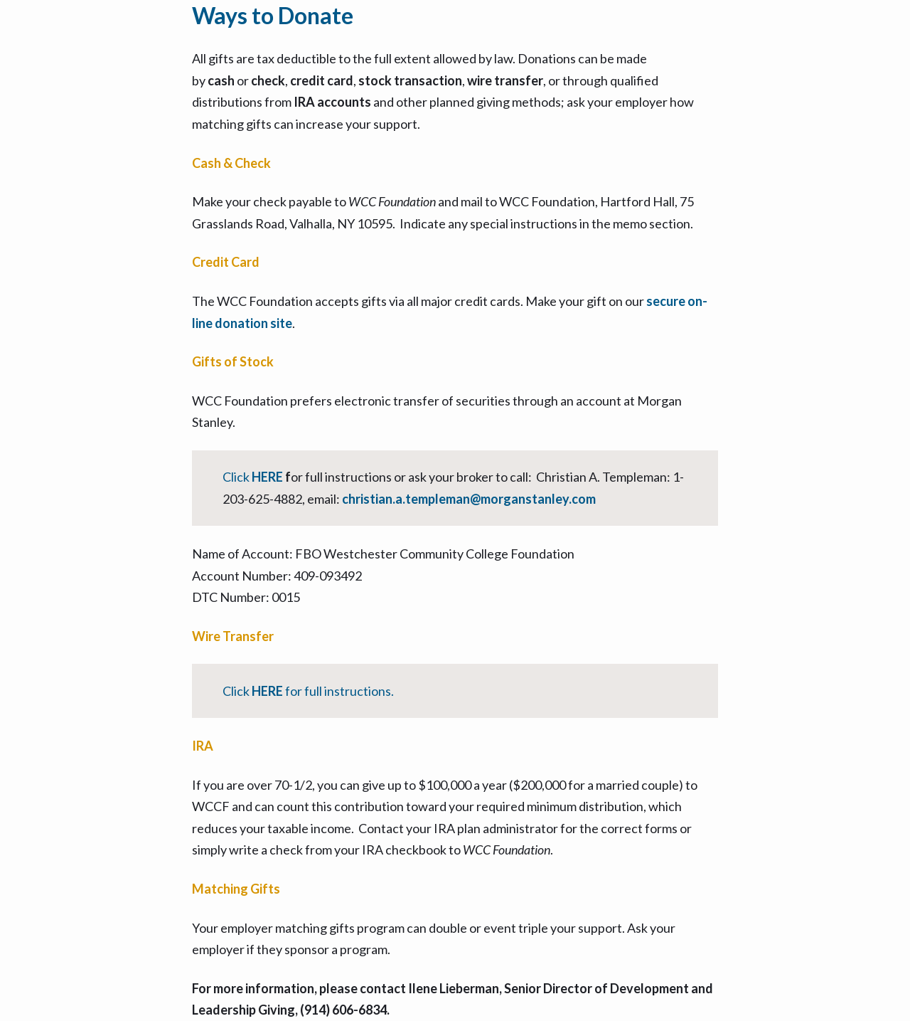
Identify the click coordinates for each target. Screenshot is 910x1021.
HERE (268, 477)
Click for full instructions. (308, 691)
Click (237, 477)
